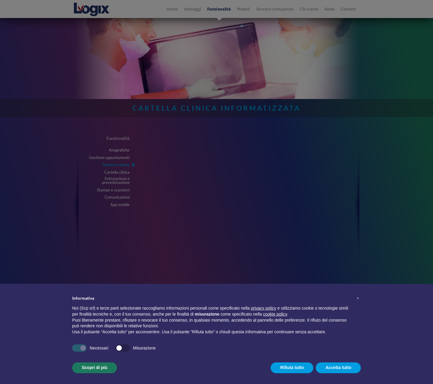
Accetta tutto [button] (338, 367)
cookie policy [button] (275, 314)
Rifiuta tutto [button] (292, 367)
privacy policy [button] (263, 308)
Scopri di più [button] (94, 367)
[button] (358, 298)
